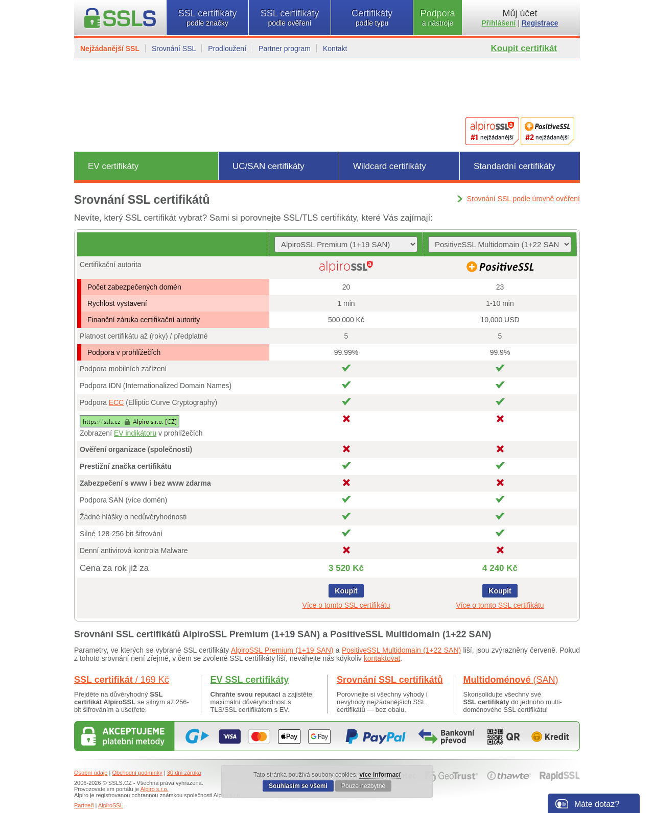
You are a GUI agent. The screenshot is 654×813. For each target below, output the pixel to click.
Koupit (346, 591)
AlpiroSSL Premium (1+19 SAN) (282, 650)
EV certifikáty (113, 166)
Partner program (285, 48)
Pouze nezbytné (363, 786)
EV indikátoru (135, 433)
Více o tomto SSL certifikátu (346, 605)
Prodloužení (227, 48)
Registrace (540, 23)
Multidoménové (510, 680)
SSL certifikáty (207, 17)
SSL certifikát (121, 680)
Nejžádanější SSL (109, 48)
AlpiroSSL (110, 805)
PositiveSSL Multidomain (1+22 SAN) (401, 650)
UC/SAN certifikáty (268, 166)
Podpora (437, 17)
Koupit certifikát (524, 48)
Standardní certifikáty (514, 166)
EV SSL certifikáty (250, 680)
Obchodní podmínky (137, 773)
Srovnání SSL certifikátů (390, 680)
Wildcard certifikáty (389, 166)
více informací (380, 774)
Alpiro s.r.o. (155, 789)
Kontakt (335, 48)
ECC (116, 402)
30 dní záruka (184, 773)
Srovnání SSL (174, 48)
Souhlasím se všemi (298, 786)
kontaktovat (382, 658)
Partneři (84, 805)
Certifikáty (372, 17)
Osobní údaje (90, 773)
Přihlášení (499, 23)
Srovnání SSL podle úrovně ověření (523, 199)
